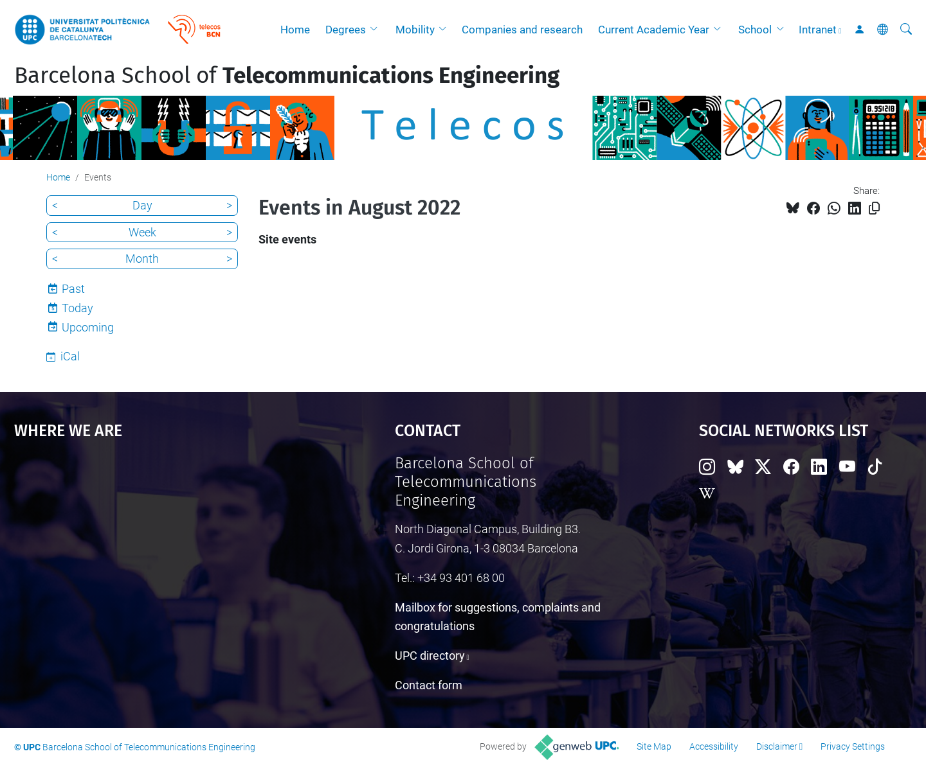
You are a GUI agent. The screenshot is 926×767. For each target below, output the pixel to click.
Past (73, 288)
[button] (377, 29)
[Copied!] (874, 208)
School (755, 29)
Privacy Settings (853, 746)
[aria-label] (906, 29)
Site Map (654, 746)
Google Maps (159, 550)
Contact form (428, 685)
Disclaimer (776, 746)
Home (295, 29)
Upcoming (88, 327)
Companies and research (522, 29)
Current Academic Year (653, 29)
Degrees (345, 29)
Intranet (818, 29)
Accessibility (713, 746)
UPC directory (430, 655)
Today (77, 308)
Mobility (415, 29)
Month (142, 258)
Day (142, 205)
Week (142, 232)
